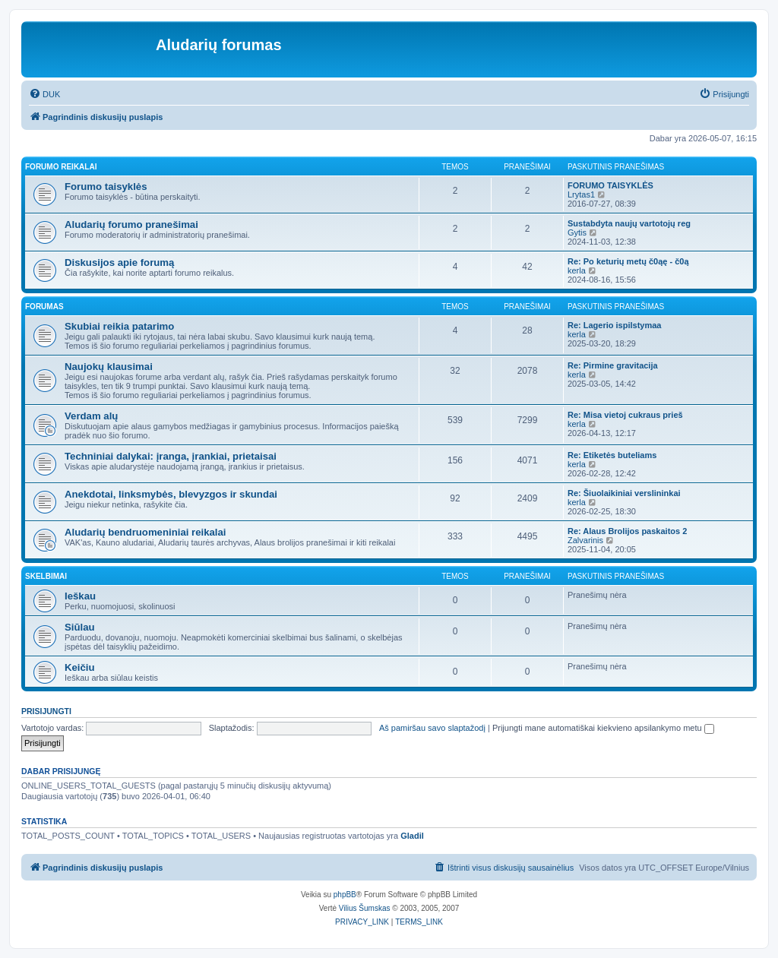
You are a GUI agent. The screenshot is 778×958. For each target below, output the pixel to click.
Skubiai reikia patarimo (119, 326)
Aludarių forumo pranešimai (131, 224)
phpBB (345, 894)
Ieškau (80, 596)
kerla (577, 270)
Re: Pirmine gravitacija (613, 365)
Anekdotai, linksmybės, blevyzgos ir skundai (171, 494)
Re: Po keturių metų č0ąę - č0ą (628, 261)
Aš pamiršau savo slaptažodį (432, 727)
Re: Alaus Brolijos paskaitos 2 (627, 531)
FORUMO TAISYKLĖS (610, 185)
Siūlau (80, 627)
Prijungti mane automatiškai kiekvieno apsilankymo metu (603, 727)
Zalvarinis (585, 540)
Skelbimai (46, 576)
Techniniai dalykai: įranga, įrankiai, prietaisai (171, 456)
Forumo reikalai (60, 167)
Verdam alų (91, 416)
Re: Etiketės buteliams (612, 455)
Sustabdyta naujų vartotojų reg (629, 223)
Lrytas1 (581, 194)
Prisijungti (46, 711)
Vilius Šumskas (365, 908)
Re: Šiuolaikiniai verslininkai (624, 493)
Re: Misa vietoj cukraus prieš (625, 414)
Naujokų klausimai (109, 366)
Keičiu (80, 667)
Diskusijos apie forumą (119, 262)
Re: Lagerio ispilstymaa (615, 325)
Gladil (412, 835)
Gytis (577, 232)
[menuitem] (44, 94)
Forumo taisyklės (106, 186)
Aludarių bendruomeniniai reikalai (145, 532)
